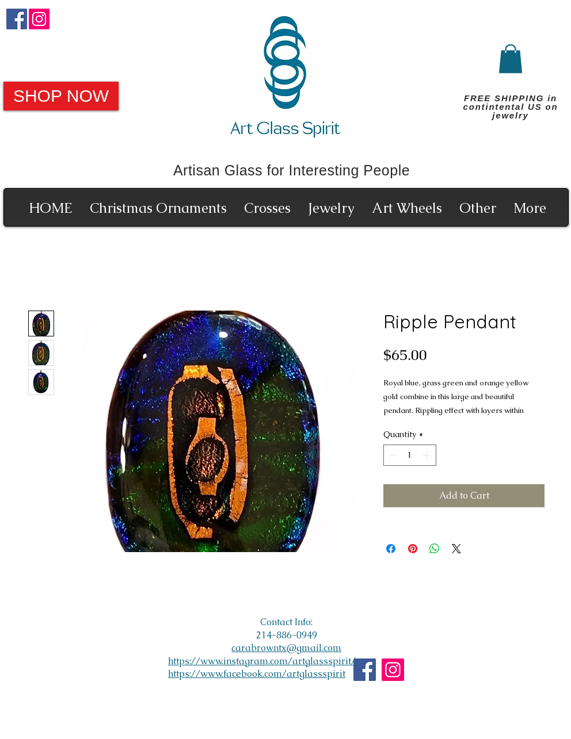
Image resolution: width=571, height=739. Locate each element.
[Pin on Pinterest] (413, 549)
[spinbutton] (409, 455)
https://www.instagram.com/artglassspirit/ (262, 661)
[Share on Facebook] (391, 549)
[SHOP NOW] (61, 96)
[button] (510, 58)
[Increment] (427, 455)
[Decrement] (392, 455)
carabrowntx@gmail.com (286, 648)
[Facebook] (16, 19)
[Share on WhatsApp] (434, 549)
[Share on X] (456, 549)
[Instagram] (39, 19)
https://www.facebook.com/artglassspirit (256, 674)
